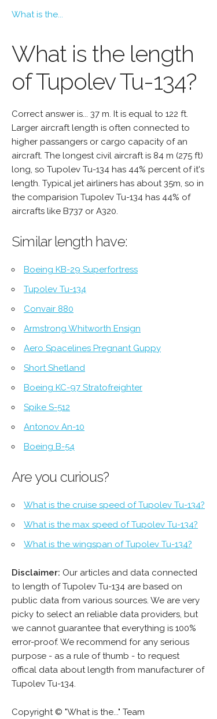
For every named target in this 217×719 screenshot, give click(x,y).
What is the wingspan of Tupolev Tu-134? (108, 544)
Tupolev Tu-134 (55, 289)
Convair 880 (48, 309)
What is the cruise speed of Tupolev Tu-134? (114, 505)
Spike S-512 (47, 407)
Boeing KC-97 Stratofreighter (83, 387)
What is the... (37, 14)
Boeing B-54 (49, 446)
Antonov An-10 (54, 427)
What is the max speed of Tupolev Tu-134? (111, 524)
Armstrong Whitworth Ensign (82, 328)
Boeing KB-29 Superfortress (81, 269)
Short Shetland (54, 368)
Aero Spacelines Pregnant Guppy (92, 348)
